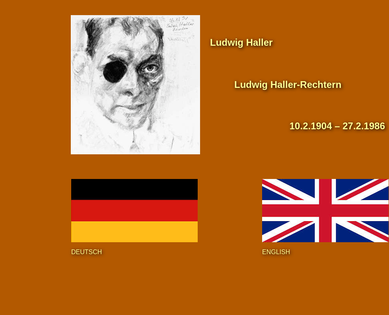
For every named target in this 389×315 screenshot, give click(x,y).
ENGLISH (276, 252)
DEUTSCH (86, 252)
